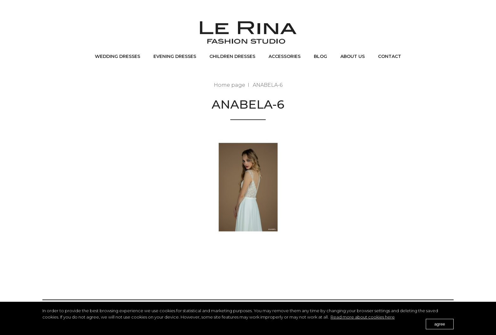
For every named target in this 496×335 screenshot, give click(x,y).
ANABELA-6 (267, 85)
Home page (229, 85)
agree (439, 324)
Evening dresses (174, 56)
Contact (389, 56)
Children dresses (232, 56)
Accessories (285, 56)
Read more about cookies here (363, 316)
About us (352, 56)
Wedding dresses (117, 56)
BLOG (320, 56)
